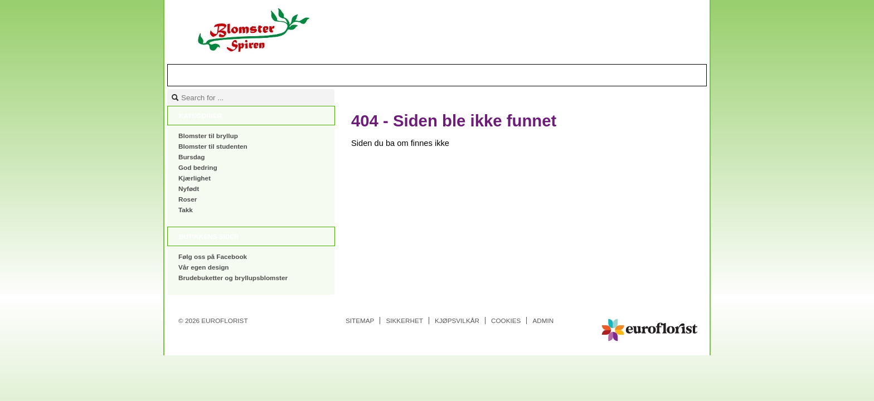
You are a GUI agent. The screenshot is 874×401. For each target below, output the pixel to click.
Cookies (506, 320)
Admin (542, 320)
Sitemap (360, 320)
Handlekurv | (643, 74)
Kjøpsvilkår (457, 320)
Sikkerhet (404, 320)
